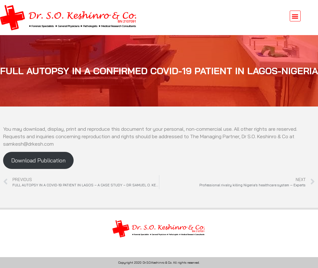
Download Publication (38, 160)
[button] (295, 16)
